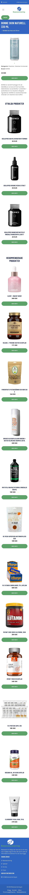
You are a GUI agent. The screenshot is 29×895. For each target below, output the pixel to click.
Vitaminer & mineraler (21, 66)
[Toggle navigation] (3, 9)
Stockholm (5, 2)
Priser (5, 17)
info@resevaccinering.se (22, 2)
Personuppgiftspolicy (9, 892)
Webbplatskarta (21, 892)
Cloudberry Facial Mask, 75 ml (14, 819)
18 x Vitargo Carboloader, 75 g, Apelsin (14, 585)
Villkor (20, 890)
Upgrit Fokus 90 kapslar (14, 679)
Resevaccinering (7, 860)
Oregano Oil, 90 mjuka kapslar (14, 773)
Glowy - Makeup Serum (14, 296)
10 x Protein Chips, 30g (14, 726)
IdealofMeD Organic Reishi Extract (15, 185)
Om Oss (5, 867)
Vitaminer (11, 66)
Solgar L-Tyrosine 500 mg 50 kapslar (14, 343)
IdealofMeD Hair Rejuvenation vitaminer (14, 139)
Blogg (9, 890)
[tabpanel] (14, 48)
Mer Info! (14, 78)
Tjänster (5, 864)
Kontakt (14, 890)
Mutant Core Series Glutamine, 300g (14, 632)
